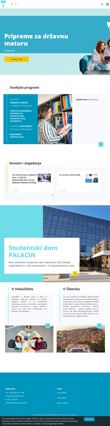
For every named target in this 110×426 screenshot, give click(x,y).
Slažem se (89, 419)
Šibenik (66, 297)
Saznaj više (16, 59)
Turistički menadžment (21, 111)
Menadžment (16, 134)
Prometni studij (17, 118)
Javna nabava (62, 403)
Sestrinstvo (15, 121)
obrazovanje (87, 99)
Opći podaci (61, 392)
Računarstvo (16, 113)
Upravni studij (17, 116)
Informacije (61, 398)
